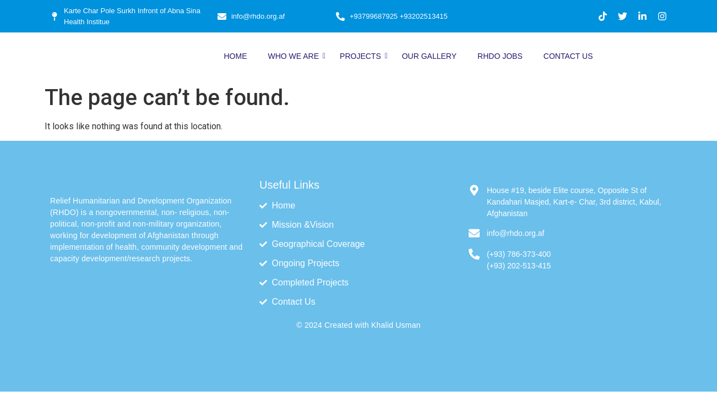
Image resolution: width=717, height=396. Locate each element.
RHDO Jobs (500, 56)
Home (235, 56)
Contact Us (568, 56)
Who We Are (295, 56)
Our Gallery (429, 56)
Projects (362, 56)
